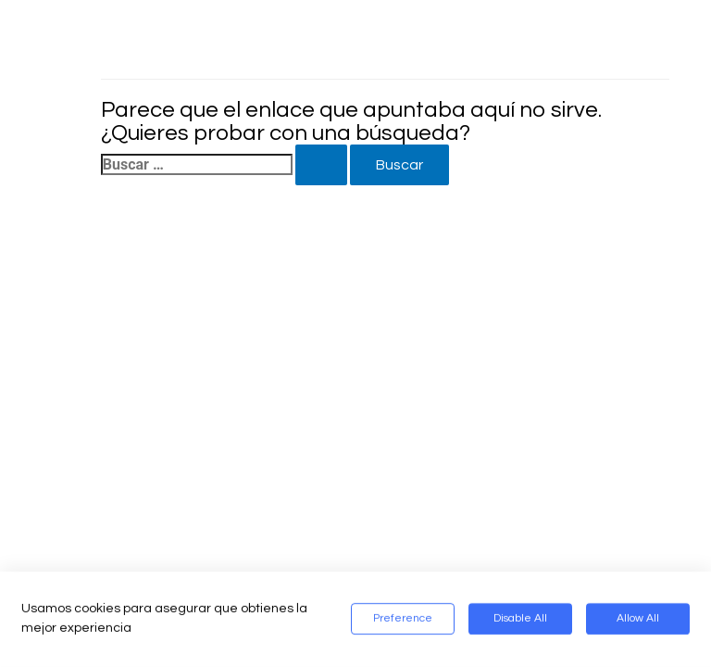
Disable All (520, 619)
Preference (402, 619)
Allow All (638, 619)
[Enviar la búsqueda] (321, 165)
